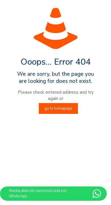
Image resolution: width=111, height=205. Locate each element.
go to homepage (58, 108)
